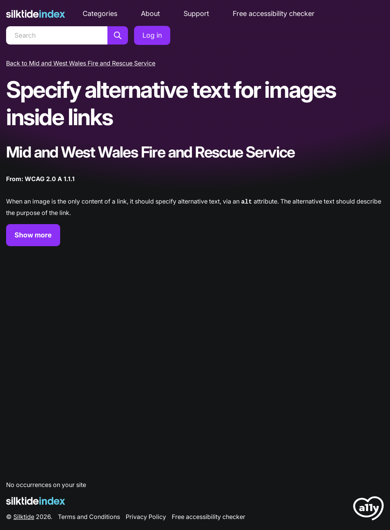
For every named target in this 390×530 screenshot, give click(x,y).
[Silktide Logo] (35, 500)
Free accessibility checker (274, 14)
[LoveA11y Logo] (368, 508)
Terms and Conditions (89, 516)
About (150, 14)
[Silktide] (35, 14)
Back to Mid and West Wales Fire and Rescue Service (80, 63)
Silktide (23, 516)
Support (196, 14)
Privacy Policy (146, 516)
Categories (100, 14)
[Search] (56, 35)
